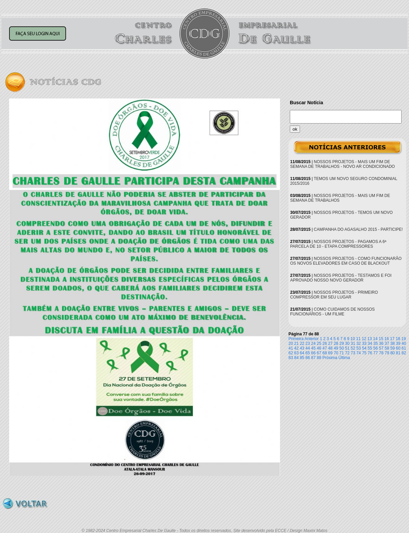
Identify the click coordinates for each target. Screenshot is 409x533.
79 (387, 353)
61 (404, 348)
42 (296, 348)
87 (313, 357)
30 (347, 343)
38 (392, 343)
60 (398, 348)
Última (344, 357)
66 (313, 353)
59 (392, 348)
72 (347, 353)
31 (353, 343)
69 (330, 353)
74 (358, 353)
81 (398, 353)
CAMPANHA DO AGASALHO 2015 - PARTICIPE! (358, 229)
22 (302, 343)
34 (370, 343)
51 (347, 348)
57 (381, 348)
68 (324, 353)
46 (319, 348)
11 (358, 338)
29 (341, 343)
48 (330, 348)
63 (296, 353)
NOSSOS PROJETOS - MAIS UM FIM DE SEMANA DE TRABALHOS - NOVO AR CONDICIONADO (342, 164)
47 (324, 348)
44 (307, 348)
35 (375, 343)
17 (392, 338)
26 (324, 343)
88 (319, 357)
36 (381, 343)
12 (364, 338)
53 (358, 348)
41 (290, 348)
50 (341, 348)
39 (398, 343)
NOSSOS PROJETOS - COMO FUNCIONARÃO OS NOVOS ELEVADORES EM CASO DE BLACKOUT (346, 261)
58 (387, 348)
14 (375, 338)
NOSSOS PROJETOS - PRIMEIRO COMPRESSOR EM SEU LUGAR (334, 294)
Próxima (329, 357)
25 (319, 343)
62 (290, 353)
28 (336, 343)
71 (341, 353)
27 (330, 343)
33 (364, 343)
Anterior (311, 338)
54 (364, 348)
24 (313, 343)
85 (302, 357)
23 (307, 343)
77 (375, 353)
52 (353, 348)
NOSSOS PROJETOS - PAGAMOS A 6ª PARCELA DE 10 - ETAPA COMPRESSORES (338, 244)
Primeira (296, 338)
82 (404, 353)
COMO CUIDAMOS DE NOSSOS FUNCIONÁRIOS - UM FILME (332, 311)
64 (302, 353)
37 (387, 343)
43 (302, 348)
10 (352, 338)
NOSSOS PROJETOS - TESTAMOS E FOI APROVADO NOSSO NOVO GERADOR (340, 278)
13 (369, 338)
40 (404, 343)
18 (398, 338)
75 (364, 353)
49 (336, 348)
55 (370, 348)
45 (313, 348)
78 (381, 353)
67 (319, 353)
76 (370, 353)
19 (403, 338)
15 (381, 338)
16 (386, 338)
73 (353, 353)
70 (336, 353)
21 (296, 343)
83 (290, 357)
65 (307, 353)
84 (296, 357)
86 (307, 357)
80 (392, 353)
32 (358, 343)
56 (375, 348)
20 (290, 343)
